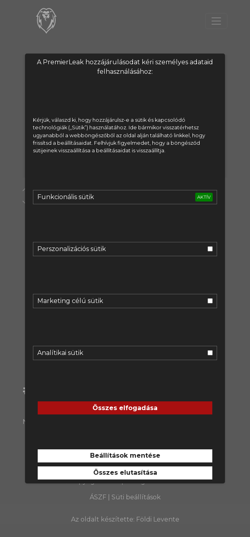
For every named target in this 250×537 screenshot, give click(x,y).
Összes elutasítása (125, 472)
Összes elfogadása (125, 408)
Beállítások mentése (125, 455)
